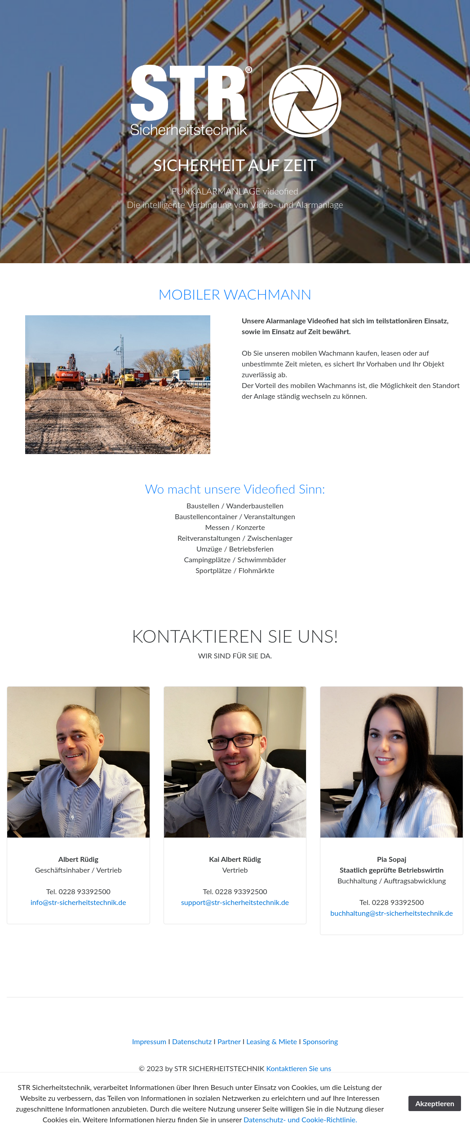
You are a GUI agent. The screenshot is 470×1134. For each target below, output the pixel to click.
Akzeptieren (434, 1103)
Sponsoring (320, 1041)
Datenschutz (192, 1041)
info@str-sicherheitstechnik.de (78, 902)
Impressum (149, 1041)
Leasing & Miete (271, 1041)
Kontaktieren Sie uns (298, 1068)
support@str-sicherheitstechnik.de (235, 902)
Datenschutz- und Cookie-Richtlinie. (300, 1119)
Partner (229, 1041)
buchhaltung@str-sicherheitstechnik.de (391, 913)
